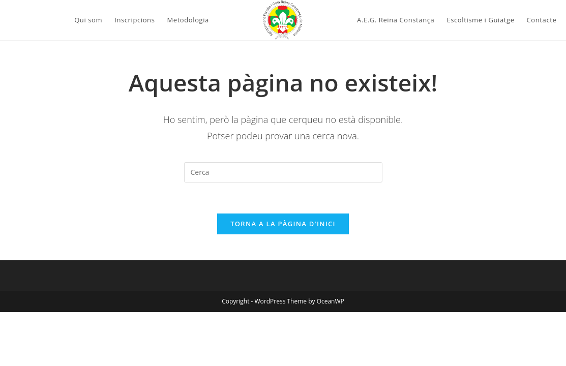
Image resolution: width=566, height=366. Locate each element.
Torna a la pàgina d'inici (283, 223)
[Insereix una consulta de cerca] (283, 172)
